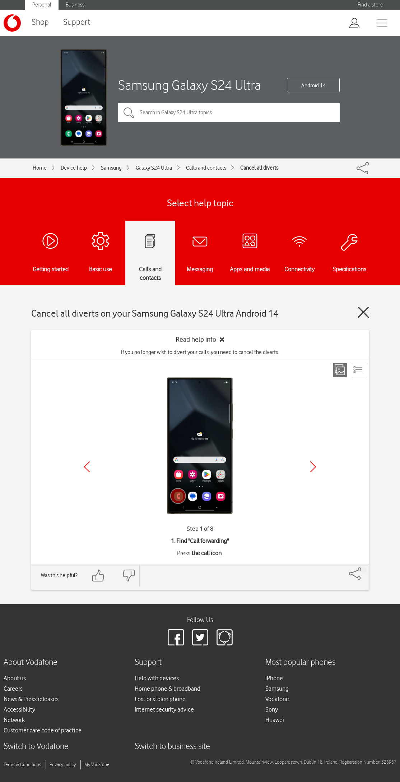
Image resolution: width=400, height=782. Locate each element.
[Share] (363, 569)
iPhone (274, 678)
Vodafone (277, 699)
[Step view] (340, 370)
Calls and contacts (206, 168)
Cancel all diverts (259, 168)
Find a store (370, 5)
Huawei (274, 719)
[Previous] (87, 466)
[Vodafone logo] (12, 23)
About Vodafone (30, 662)
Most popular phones (300, 662)
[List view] (358, 370)
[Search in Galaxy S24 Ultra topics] (229, 112)
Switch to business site (172, 746)
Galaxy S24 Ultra (154, 168)
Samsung (111, 168)
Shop (40, 22)
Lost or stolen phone (160, 699)
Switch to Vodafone (36, 746)
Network (14, 719)
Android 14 (313, 85)
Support (76, 22)
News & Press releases (31, 699)
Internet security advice (164, 709)
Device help (74, 168)
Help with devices (157, 678)
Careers (13, 688)
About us (15, 678)
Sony (271, 709)
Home (40, 168)
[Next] (313, 466)
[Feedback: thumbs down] (128, 575)
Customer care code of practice (43, 730)
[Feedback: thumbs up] (98, 575)
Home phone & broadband (167, 688)
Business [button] (75, 5)
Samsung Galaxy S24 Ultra (189, 85)
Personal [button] (41, 5)
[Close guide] (363, 312)
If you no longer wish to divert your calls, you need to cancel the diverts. (200, 352)
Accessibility (19, 709)
